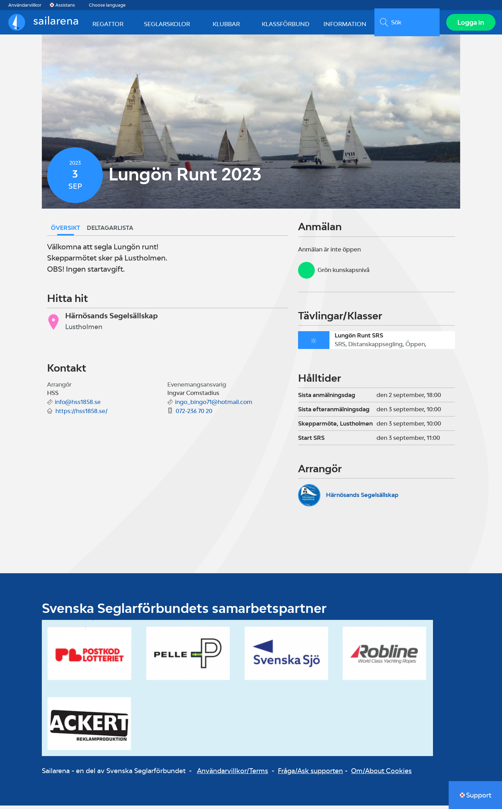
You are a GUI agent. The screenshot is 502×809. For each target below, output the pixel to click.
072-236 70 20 (194, 414)
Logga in (469, 24)
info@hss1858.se (78, 405)
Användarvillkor (24, 5)
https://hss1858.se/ (81, 414)
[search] (405, 24)
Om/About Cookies (381, 774)
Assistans (65, 5)
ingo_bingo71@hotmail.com (213, 405)
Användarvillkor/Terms (232, 774)
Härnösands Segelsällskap (362, 498)
